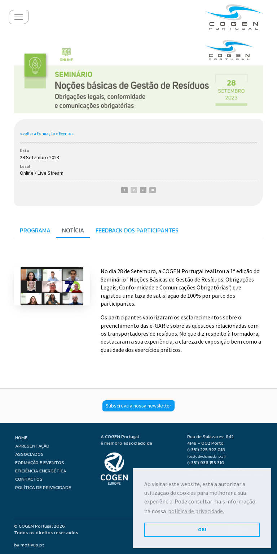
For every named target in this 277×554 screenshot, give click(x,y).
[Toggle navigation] (19, 17)
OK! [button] (202, 529)
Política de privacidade (43, 487)
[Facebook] (124, 190)
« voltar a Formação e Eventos (46, 133)
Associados (29, 454)
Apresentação (32, 445)
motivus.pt (32, 544)
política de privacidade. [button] (196, 511)
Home (21, 437)
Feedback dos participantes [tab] (137, 230)
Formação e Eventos (39, 462)
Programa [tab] (35, 230)
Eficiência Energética (40, 470)
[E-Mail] (152, 190)
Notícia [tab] (73, 230)
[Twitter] (134, 190)
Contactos (29, 479)
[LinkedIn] (143, 190)
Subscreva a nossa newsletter (138, 405)
